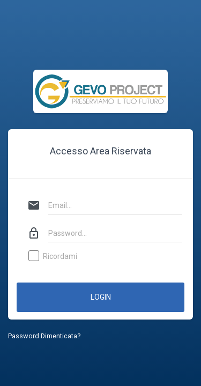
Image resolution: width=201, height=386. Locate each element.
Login (101, 297)
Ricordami (53, 256)
